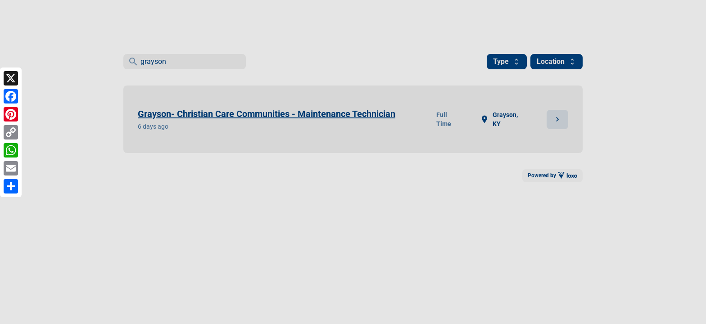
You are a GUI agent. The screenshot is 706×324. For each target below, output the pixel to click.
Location (556, 61)
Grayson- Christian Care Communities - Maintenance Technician (266, 113)
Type (506, 61)
